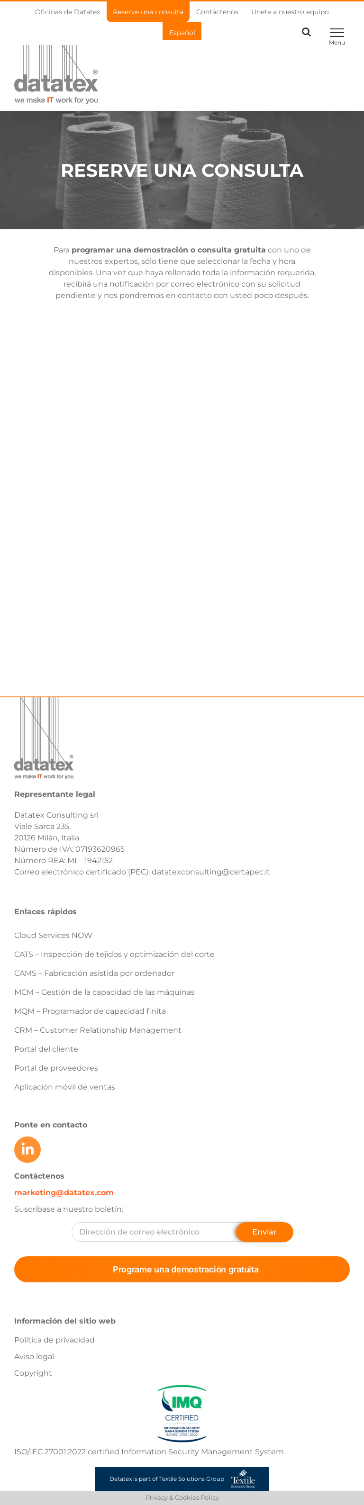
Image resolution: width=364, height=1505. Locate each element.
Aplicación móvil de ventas (64, 1086)
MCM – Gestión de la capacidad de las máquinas (104, 992)
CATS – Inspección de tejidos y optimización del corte (114, 954)
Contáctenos (39, 1176)
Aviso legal (34, 1356)
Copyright (33, 1373)
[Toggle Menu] (337, 32)
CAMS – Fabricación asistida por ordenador (94, 973)
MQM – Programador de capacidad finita (90, 1011)
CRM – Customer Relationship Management (98, 1030)
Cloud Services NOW (53, 935)
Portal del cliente (46, 1049)
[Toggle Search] (306, 31)
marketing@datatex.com (64, 1192)
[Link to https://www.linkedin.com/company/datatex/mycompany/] (27, 1149)
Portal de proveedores (56, 1067)
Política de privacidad (54, 1339)
